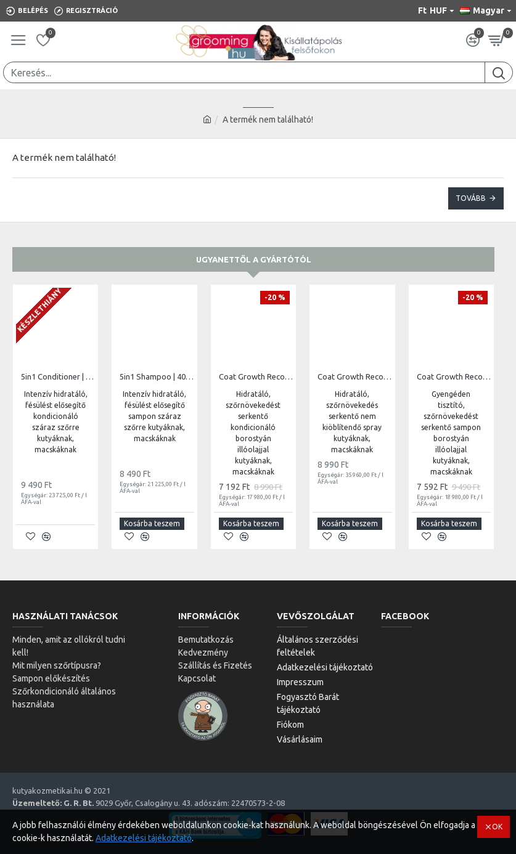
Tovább (471, 198)
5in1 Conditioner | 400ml (58, 376)
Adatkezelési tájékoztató (144, 838)
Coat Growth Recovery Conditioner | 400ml (256, 376)
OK (497, 827)
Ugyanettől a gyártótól (253, 259)
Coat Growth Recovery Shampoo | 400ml (454, 376)
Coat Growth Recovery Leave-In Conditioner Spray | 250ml (354, 376)
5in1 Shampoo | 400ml (157, 376)
